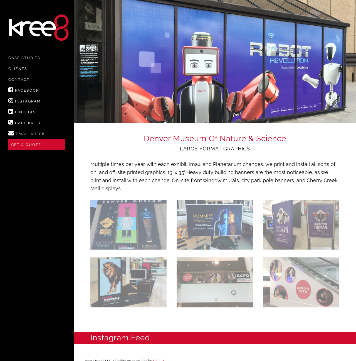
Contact (18, 79)
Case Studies (24, 58)
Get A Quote (26, 145)
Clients (17, 69)
